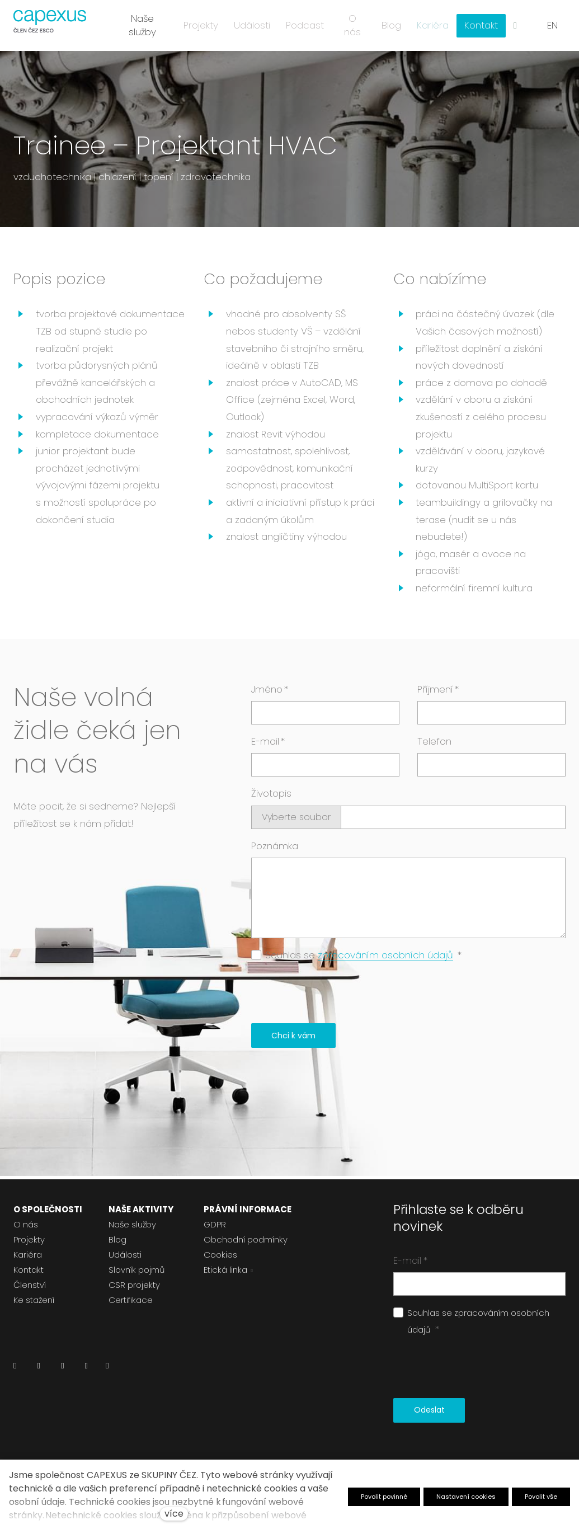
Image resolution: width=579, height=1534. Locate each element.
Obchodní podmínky (246, 1239)
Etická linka (225, 1270)
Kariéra (27, 1254)
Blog (117, 1239)
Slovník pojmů (136, 1270)
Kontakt (28, 1270)
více (173, 1513)
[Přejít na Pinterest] (107, 1369)
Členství (29, 1285)
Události (125, 1254)
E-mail (268, 744)
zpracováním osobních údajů (385, 958)
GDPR (215, 1224)
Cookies (220, 1254)
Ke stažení (33, 1300)
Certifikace (131, 1300)
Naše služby (132, 1224)
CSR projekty (134, 1285)
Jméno (269, 692)
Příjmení (438, 692)
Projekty (29, 1239)
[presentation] (336, 997)
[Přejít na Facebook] (38, 1369)
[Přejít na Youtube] (85, 1369)
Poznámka (274, 849)
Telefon (434, 744)
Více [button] (483, 22)
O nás (25, 1224)
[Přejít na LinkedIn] (14, 1369)
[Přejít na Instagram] (62, 1369)
